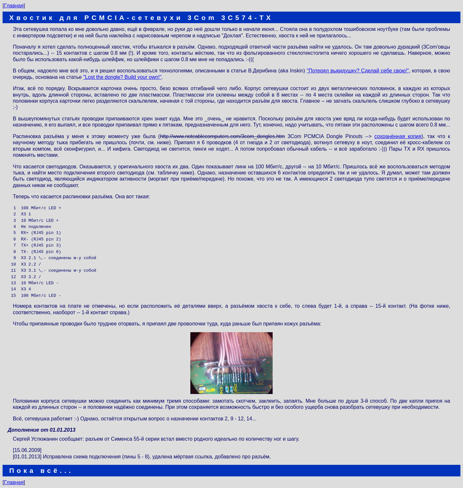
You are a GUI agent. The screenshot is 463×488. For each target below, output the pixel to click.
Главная (13, 5)
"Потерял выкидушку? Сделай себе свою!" (358, 70)
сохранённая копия (397, 136)
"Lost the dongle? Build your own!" (122, 77)
